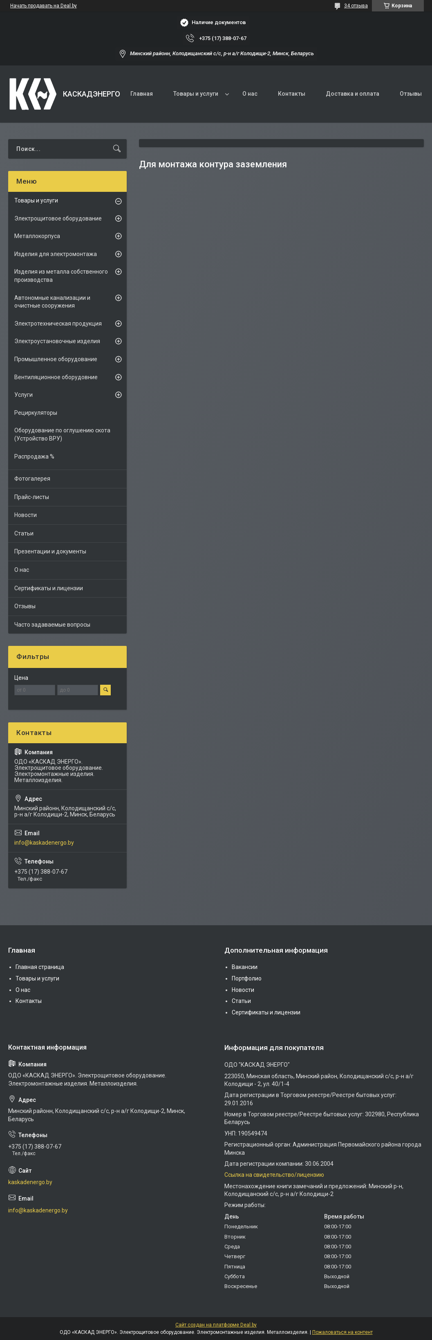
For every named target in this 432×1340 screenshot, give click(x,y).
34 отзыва (356, 6)
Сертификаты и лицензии (48, 588)
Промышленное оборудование (55, 359)
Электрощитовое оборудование (58, 218)
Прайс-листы (31, 497)
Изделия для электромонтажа (55, 254)
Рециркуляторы (35, 412)
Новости (25, 515)
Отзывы (411, 93)
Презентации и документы (50, 551)
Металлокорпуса (37, 236)
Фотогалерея (32, 478)
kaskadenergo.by (30, 1182)
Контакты (291, 93)
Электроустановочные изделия (57, 341)
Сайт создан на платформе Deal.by (216, 1325)
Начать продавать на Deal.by (43, 6)
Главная (141, 93)
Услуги (23, 394)
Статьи (24, 533)
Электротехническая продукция (58, 323)
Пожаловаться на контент (342, 1332)
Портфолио (247, 978)
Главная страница (40, 967)
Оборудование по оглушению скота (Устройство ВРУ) (62, 434)
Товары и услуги (195, 93)
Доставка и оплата (352, 93)
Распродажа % (34, 456)
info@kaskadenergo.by (44, 842)
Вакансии (244, 967)
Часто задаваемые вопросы (52, 624)
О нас (249, 93)
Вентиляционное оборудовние (56, 377)
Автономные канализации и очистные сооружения (52, 302)
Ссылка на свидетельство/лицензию (274, 1174)
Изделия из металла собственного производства (61, 275)
